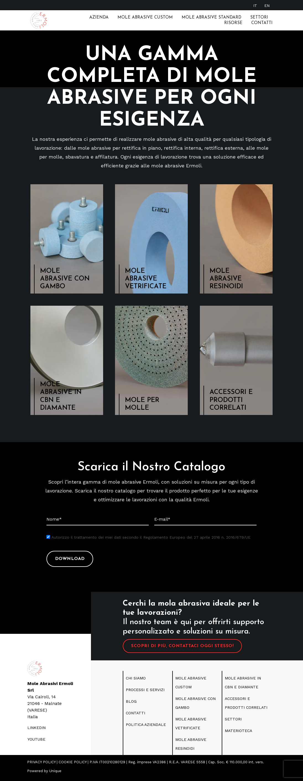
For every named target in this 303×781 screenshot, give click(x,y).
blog (131, 704)
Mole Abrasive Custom (145, 17)
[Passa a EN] (267, 5)
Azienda (99, 17)
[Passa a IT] (255, 5)
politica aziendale (146, 727)
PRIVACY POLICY (41, 765)
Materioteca (238, 733)
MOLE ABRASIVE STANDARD (211, 17)
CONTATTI (135, 715)
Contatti (262, 23)
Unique (55, 774)
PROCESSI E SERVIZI (145, 692)
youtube (36, 742)
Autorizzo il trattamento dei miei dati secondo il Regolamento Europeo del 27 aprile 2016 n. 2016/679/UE (150, 540)
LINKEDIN (36, 730)
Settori (259, 17)
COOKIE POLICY (73, 765)
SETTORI (233, 722)
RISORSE (233, 23)
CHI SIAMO (136, 681)
